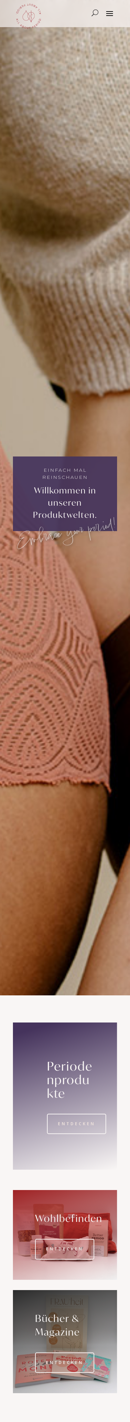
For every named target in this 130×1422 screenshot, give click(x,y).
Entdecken (76, 1124)
